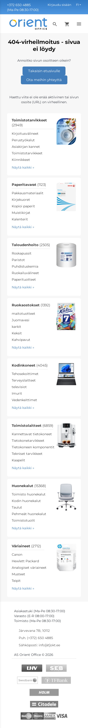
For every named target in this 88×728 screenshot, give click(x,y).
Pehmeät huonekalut (29, 514)
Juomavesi (20, 320)
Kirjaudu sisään (59, 5)
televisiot (19, 387)
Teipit (16, 581)
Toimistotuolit (23, 520)
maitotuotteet (23, 313)
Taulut (17, 507)
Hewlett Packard (25, 561)
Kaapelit (18, 460)
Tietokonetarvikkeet (28, 440)
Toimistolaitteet (32, 425)
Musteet (18, 574)
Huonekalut (29, 486)
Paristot (18, 260)
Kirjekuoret (21, 200)
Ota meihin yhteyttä (44, 80)
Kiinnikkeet (21, 160)
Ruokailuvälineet (25, 273)
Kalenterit (20, 219)
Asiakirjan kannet (26, 147)
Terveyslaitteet (24, 380)
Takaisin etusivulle (44, 71)
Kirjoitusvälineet (25, 133)
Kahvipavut (21, 340)
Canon (17, 554)
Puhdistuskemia (25, 266)
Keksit (17, 333)
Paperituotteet (24, 279)
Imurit (17, 393)
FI (77, 5)
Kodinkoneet (30, 365)
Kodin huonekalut (26, 501)
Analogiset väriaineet (29, 567)
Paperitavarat (29, 184)
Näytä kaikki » (23, 167)
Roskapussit (21, 253)
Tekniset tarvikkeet (27, 454)
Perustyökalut (23, 140)
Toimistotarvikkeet (27, 153)
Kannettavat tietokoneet (32, 434)
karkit (16, 327)
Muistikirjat (21, 213)
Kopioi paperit (23, 206)
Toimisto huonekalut (29, 494)
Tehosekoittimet (25, 374)
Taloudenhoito (31, 245)
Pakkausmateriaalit (27, 193)
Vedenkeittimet (24, 400)
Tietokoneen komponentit (33, 447)
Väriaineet (26, 546)
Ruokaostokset (31, 305)
